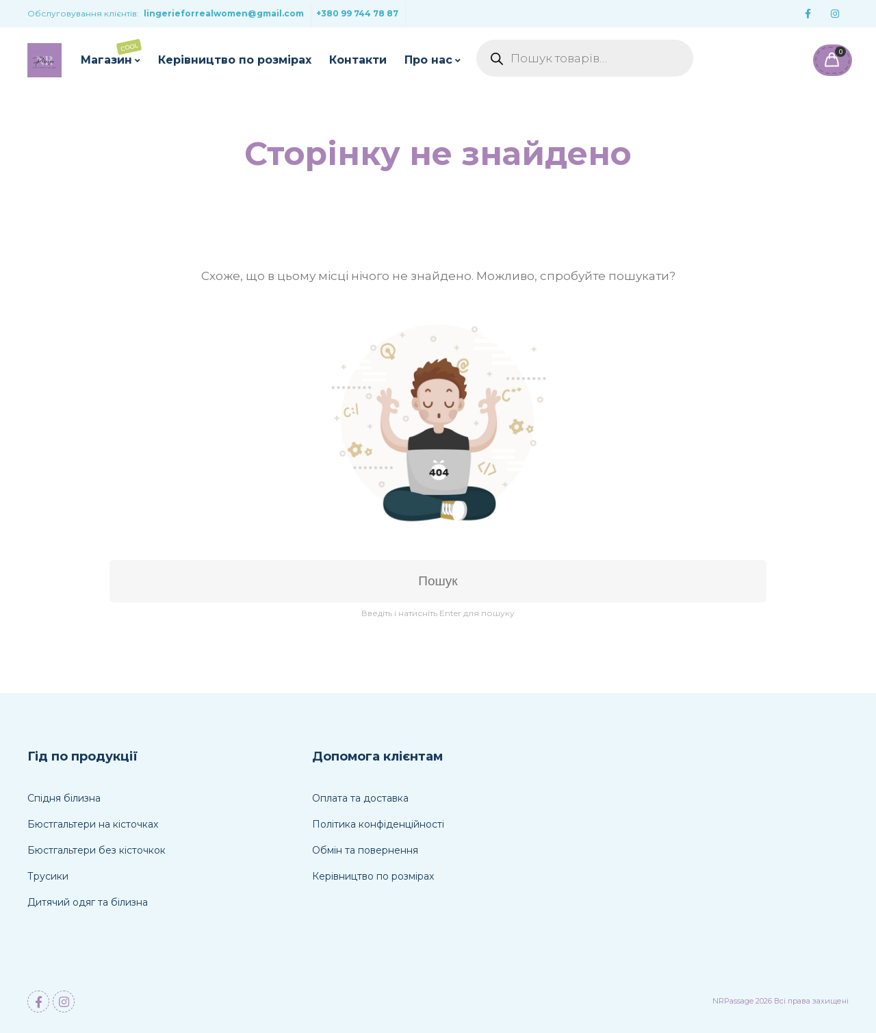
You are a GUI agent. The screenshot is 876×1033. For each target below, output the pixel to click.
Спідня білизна (64, 798)
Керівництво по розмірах (234, 59)
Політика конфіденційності (378, 824)
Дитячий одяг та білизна (87, 902)
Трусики (47, 876)
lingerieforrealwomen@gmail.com (224, 13)
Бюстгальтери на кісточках (92, 824)
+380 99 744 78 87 (357, 13)
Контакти (358, 59)
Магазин (111, 52)
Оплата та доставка (360, 798)
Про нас (428, 59)
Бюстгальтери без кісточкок (96, 850)
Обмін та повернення (365, 850)
